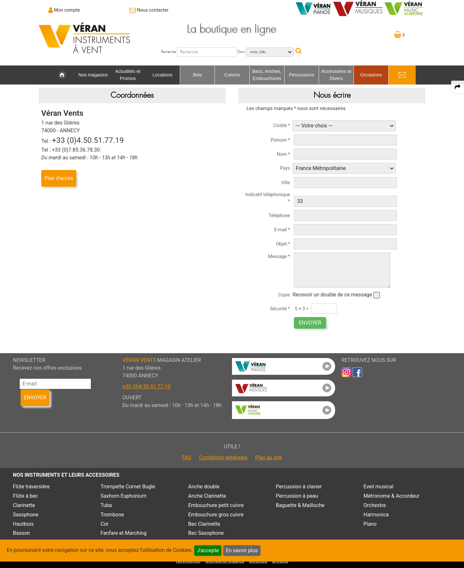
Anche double (203, 486)
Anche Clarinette (207, 496)
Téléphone (279, 215)
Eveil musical (378, 486)
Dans (241, 52)
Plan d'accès (58, 178)
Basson (21, 533)
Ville (285, 182)
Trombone (112, 515)
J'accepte (208, 550)
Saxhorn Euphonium (124, 496)
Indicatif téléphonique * (268, 198)
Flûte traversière (31, 486)
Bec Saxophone (206, 533)
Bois (197, 74)
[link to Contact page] (149, 10)
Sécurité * (280, 309)
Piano (370, 524)
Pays (285, 168)
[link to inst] (346, 372)
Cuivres (232, 74)
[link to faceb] (357, 372)
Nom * (283, 154)
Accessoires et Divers (336, 75)
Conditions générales (223, 457)
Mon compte (67, 10)
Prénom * (280, 140)
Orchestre (374, 505)
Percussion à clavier (299, 486)
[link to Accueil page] (62, 75)
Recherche (168, 52)
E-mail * (282, 230)
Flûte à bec (25, 496)
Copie (284, 295)
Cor (105, 524)
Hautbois (23, 524)
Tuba (106, 505)
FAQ (186, 457)
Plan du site (268, 457)
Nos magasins (93, 74)
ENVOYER (310, 323)
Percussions (301, 74)
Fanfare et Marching (124, 533)
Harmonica (376, 515)
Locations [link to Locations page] (163, 74)
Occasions (371, 74)
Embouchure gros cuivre (216, 515)
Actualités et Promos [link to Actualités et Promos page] (127, 75)
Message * (279, 256)
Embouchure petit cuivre (216, 505)
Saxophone (25, 515)
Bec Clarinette (204, 524)
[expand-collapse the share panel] (457, 87)
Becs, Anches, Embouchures (267, 75)
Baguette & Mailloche (300, 505)
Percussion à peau (297, 496)
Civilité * (281, 125)
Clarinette (24, 505)
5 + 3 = (302, 309)
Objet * (283, 244)
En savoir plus (242, 550)
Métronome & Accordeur (391, 496)
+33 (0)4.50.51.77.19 (146, 387)
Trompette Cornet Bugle (128, 486)
